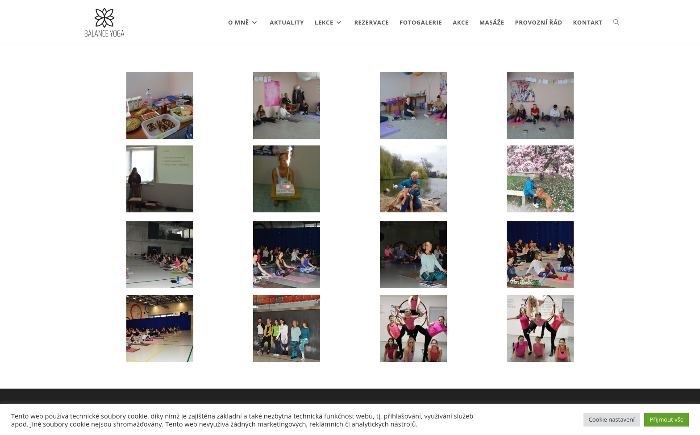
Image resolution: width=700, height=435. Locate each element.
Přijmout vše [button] (666, 419)
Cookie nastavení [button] (612, 419)
